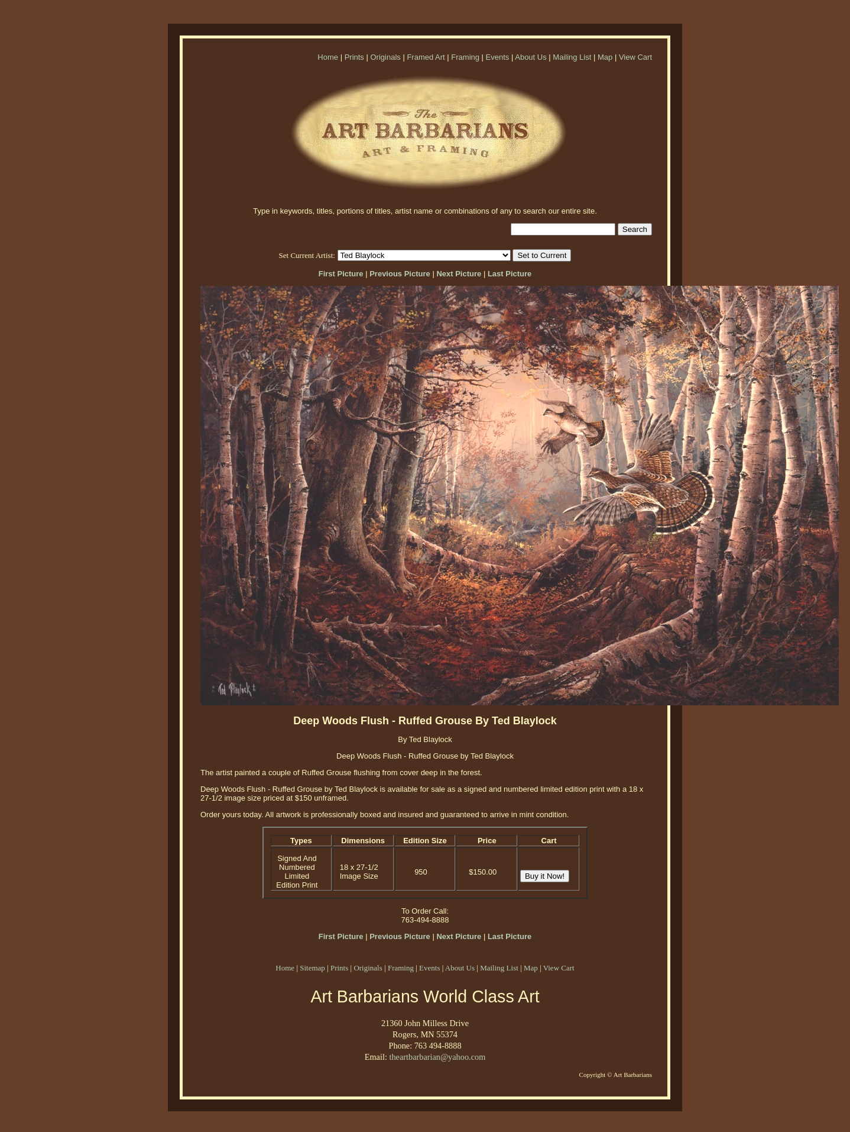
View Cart (635, 57)
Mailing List (572, 57)
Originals (385, 57)
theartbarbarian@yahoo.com (437, 1057)
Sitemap (312, 967)
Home (327, 57)
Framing (465, 57)
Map (605, 57)
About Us (530, 57)
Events (498, 57)
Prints (354, 57)
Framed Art (426, 57)
